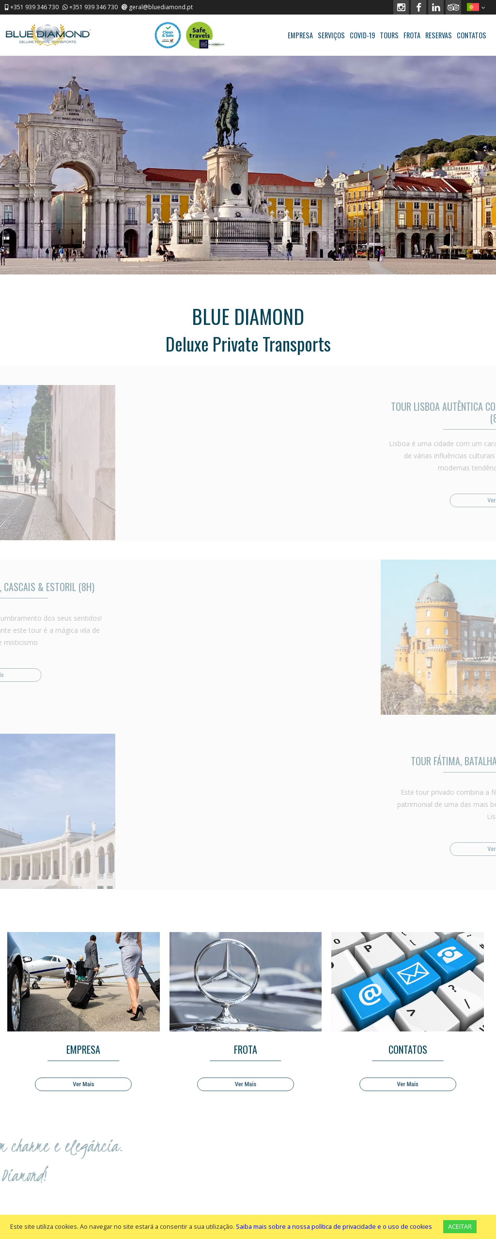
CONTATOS (471, 35)
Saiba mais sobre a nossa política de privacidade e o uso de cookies (334, 1227)
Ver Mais (83, 1084)
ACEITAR (460, 1227)
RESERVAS (438, 35)
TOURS (389, 35)
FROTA (411, 35)
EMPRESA (300, 35)
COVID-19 (362, 35)
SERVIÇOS (331, 35)
